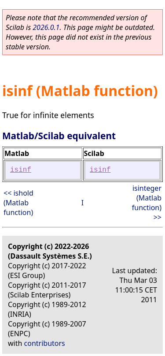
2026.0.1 (46, 27)
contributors (44, 343)
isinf (20, 170)
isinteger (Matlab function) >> (146, 202)
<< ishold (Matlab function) (18, 202)
